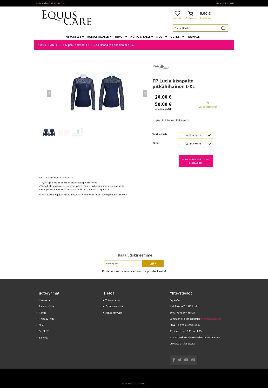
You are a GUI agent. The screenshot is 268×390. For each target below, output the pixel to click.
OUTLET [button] (177, 37)
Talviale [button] (193, 37)
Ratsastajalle (47, 308)
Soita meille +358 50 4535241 (50, 3)
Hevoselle (45, 302)
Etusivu (41, 47)
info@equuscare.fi (210, 320)
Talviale (43, 339)
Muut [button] (161, 37)
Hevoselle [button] (75, 37)
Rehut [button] (121, 37)
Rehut (42, 314)
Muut (42, 327)
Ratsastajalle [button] (99, 37)
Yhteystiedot (113, 302)
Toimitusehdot (114, 308)
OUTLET (44, 333)
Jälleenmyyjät (113, 314)
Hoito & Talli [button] (141, 37)
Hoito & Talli (46, 320)
